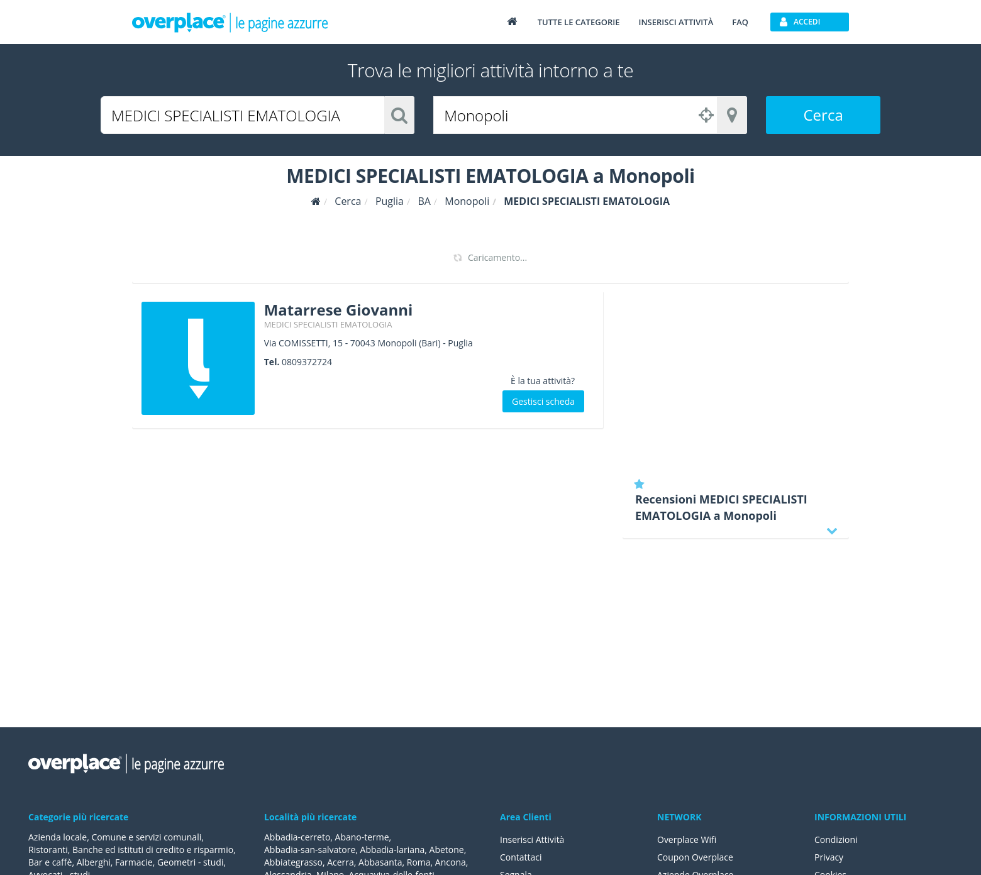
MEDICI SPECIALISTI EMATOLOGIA (328, 324)
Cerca (823, 114)
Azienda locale (57, 837)
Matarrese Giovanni (338, 309)
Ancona (450, 862)
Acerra (340, 862)
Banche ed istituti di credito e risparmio (152, 850)
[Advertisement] (736, 380)
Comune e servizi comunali (146, 837)
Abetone (447, 850)
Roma (419, 862)
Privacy (828, 857)
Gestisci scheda (543, 401)
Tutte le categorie (579, 22)
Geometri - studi (190, 862)
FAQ (740, 22)
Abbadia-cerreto (297, 837)
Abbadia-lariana (392, 850)
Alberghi (94, 862)
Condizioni (836, 839)
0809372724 (307, 362)
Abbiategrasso (293, 862)
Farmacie (134, 862)
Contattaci (521, 857)
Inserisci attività (675, 22)
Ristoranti (48, 850)
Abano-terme (362, 837)
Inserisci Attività (532, 839)
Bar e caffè (50, 862)
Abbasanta (380, 862)
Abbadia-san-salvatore (309, 850)
